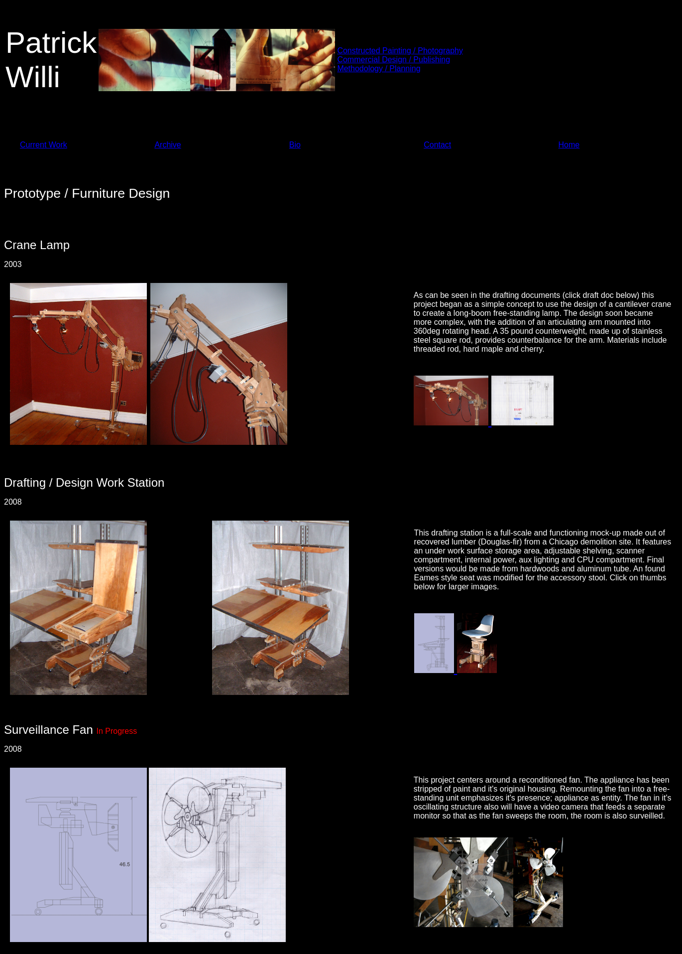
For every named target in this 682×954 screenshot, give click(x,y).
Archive (167, 144)
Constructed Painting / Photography (400, 50)
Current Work (43, 144)
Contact (437, 144)
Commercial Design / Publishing (393, 59)
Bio (295, 144)
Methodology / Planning (378, 68)
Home (569, 144)
